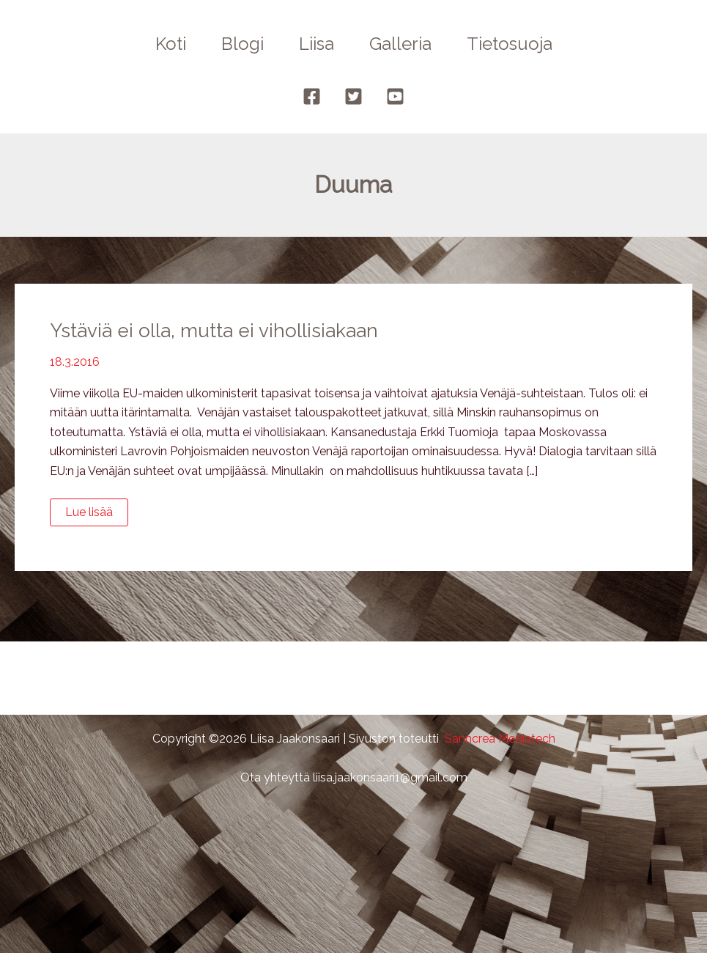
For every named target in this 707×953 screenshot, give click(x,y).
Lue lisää (96, 515)
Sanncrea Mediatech (500, 739)
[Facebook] (312, 96)
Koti (170, 43)
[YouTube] (395, 96)
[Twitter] (353, 96)
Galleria (400, 43)
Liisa (316, 43)
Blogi (242, 43)
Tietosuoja (509, 43)
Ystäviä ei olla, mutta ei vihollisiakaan (214, 331)
